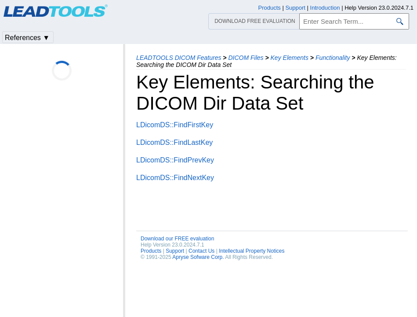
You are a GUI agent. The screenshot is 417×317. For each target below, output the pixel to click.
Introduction (325, 7)
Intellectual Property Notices (251, 251)
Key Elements (289, 57)
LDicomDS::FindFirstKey (174, 125)
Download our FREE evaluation (177, 239)
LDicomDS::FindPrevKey (175, 160)
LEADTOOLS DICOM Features (178, 57)
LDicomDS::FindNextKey (175, 177)
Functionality (332, 57)
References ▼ (27, 37)
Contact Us (201, 251)
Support (175, 251)
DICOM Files (245, 57)
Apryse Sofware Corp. (198, 257)
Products (151, 251)
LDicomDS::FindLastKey (174, 142)
